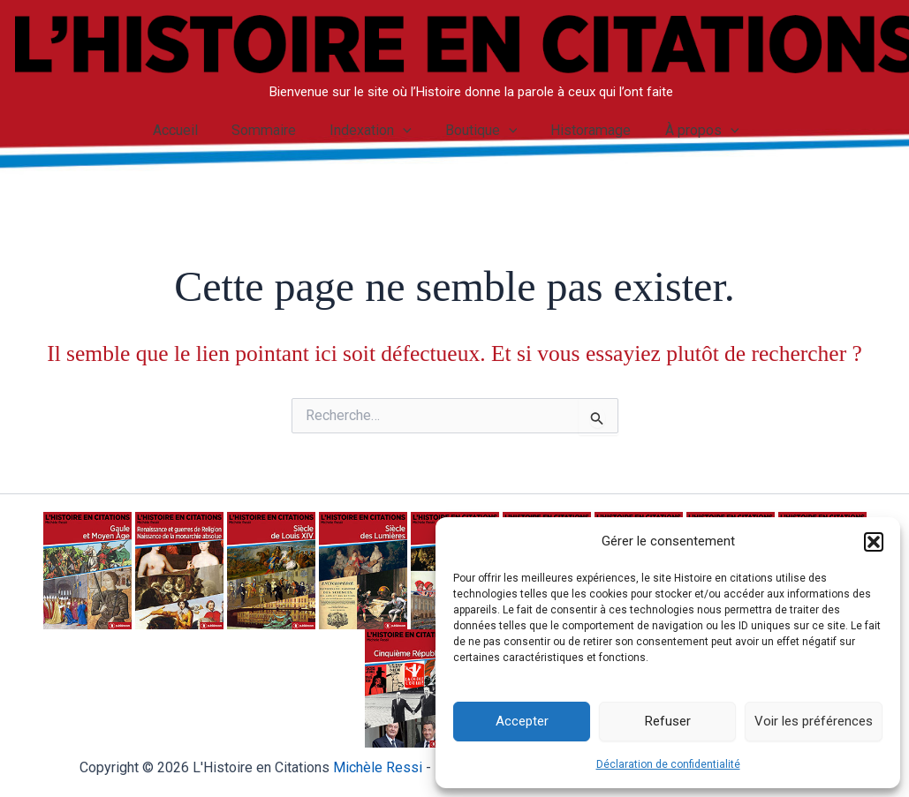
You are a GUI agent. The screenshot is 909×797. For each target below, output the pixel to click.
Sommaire (271, 130)
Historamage (583, 130)
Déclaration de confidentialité (668, 764)
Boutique (479, 130)
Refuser (668, 721)
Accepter (522, 721)
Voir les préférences (813, 721)
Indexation (373, 130)
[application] (405, 130)
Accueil (187, 130)
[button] (873, 542)
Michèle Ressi (377, 767)
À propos (689, 130)
